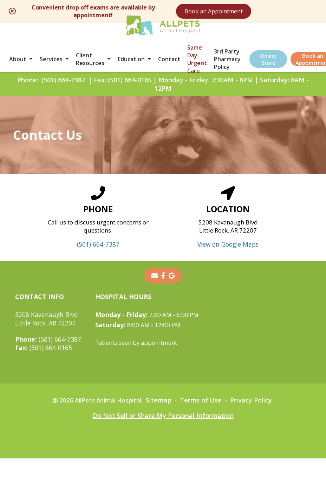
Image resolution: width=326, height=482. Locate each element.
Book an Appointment (262, 11)
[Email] (154, 299)
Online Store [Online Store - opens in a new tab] (268, 64)
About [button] (17, 64)
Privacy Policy (255, 423)
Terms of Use (204, 423)
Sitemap (161, 423)
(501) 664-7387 (63, 92)
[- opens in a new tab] (163, 299)
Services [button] (51, 64)
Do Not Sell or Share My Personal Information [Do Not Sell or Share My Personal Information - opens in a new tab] (163, 439)
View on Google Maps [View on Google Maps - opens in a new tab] (228, 268)
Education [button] (131, 64)
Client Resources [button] (90, 64)
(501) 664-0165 (43, 371)
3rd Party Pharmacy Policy (227, 64)
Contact (169, 64)
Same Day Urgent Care (197, 64)
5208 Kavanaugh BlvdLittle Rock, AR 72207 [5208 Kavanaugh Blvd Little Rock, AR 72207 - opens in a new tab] (47, 342)
